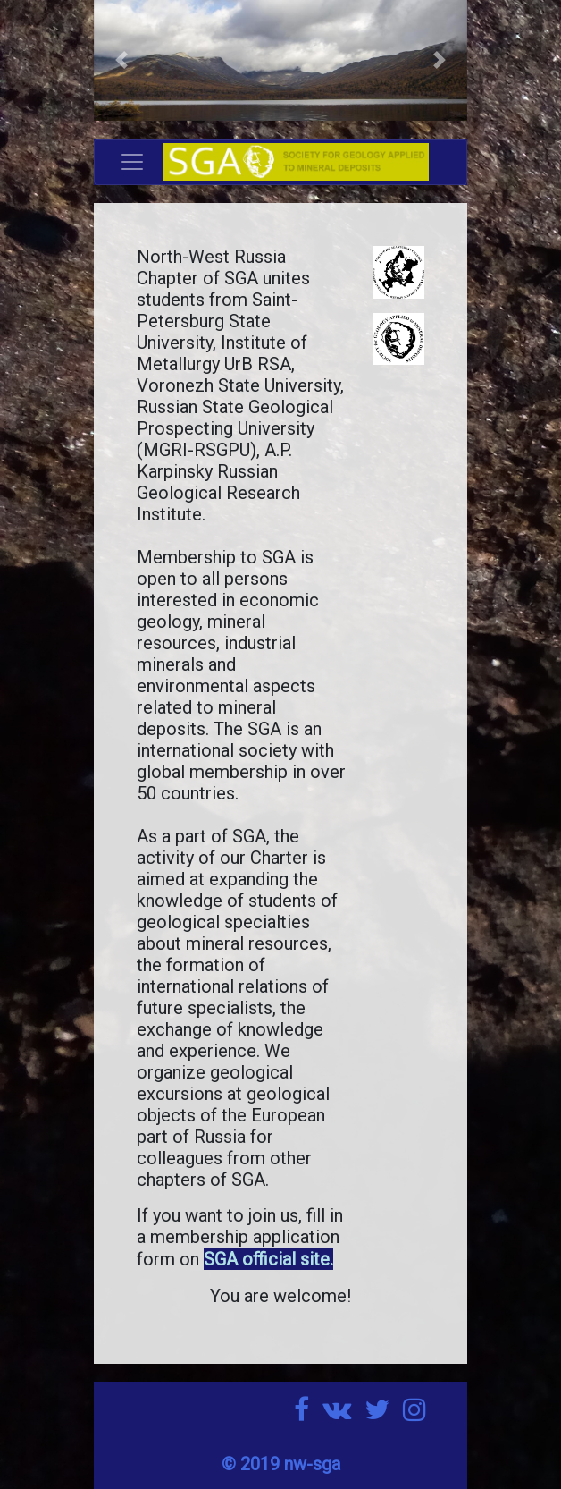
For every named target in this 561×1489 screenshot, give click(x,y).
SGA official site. (268, 1259)
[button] (122, 60)
